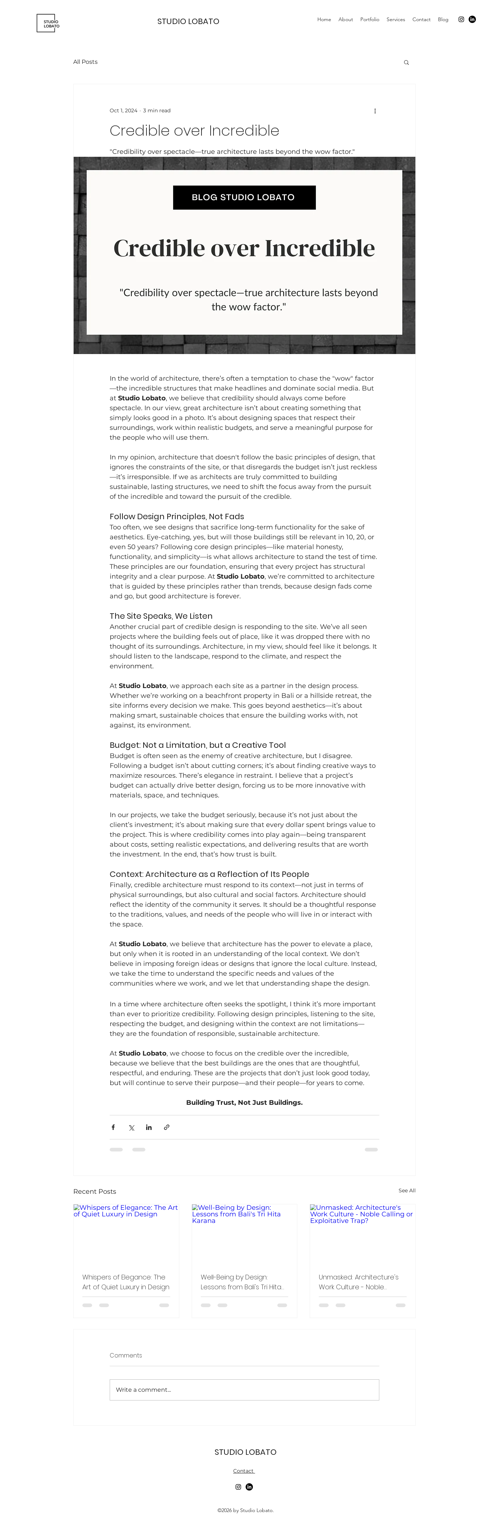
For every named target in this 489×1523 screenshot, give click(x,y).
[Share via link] (166, 1127)
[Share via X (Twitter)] (131, 1127)
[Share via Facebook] (113, 1127)
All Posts (85, 61)
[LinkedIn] (472, 19)
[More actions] (375, 110)
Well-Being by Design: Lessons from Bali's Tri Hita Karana (241, 1282)
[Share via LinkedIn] (148, 1127)
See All (407, 1190)
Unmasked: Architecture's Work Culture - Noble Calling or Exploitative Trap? (362, 1282)
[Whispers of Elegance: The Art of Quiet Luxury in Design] (126, 1233)
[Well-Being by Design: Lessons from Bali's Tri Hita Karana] (244, 1233)
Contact (244, 1471)
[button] (406, 62)
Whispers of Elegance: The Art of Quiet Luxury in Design (125, 1282)
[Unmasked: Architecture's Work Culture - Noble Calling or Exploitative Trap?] (362, 1233)
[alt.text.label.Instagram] (461, 19)
